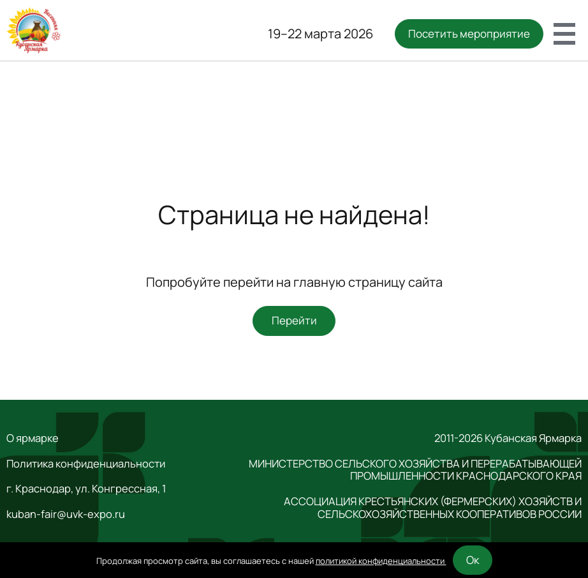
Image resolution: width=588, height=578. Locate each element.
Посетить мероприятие (469, 33)
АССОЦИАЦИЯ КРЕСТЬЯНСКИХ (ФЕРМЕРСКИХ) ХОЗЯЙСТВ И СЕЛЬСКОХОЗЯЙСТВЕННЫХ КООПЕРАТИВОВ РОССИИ (433, 508)
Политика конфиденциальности (85, 463)
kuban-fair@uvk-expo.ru (65, 514)
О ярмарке (32, 438)
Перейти (294, 320)
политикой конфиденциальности (381, 561)
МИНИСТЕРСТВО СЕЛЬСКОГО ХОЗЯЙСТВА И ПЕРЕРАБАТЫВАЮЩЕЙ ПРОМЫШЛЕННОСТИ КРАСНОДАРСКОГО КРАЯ (415, 470)
